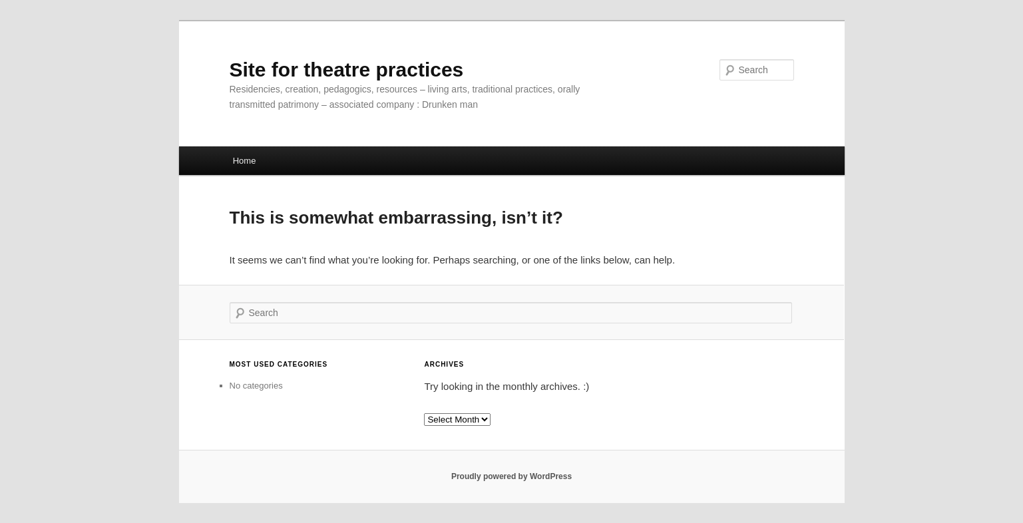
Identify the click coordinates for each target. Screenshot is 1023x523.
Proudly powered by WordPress (511, 476)
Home (244, 161)
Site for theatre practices (347, 70)
